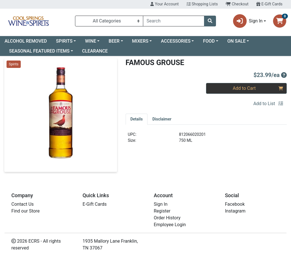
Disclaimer (161, 119)
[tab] (137, 119)
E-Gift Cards (269, 4)
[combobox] (173, 21)
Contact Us (22, 204)
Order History (167, 217)
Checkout (237, 4)
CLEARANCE (95, 51)
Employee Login (170, 224)
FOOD (209, 41)
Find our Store (25, 211)
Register (162, 211)
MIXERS (140, 41)
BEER (114, 41)
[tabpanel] (206, 140)
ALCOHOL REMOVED (26, 41)
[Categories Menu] (109, 21)
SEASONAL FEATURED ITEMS (39, 51)
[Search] (173, 21)
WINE (90, 41)
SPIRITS (64, 41)
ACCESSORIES (175, 41)
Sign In (160, 204)
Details (136, 119)
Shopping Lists (202, 4)
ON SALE (236, 41)
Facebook (235, 204)
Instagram (235, 211)
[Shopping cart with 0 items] (279, 21)
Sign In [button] (248, 21)
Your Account (164, 4)
